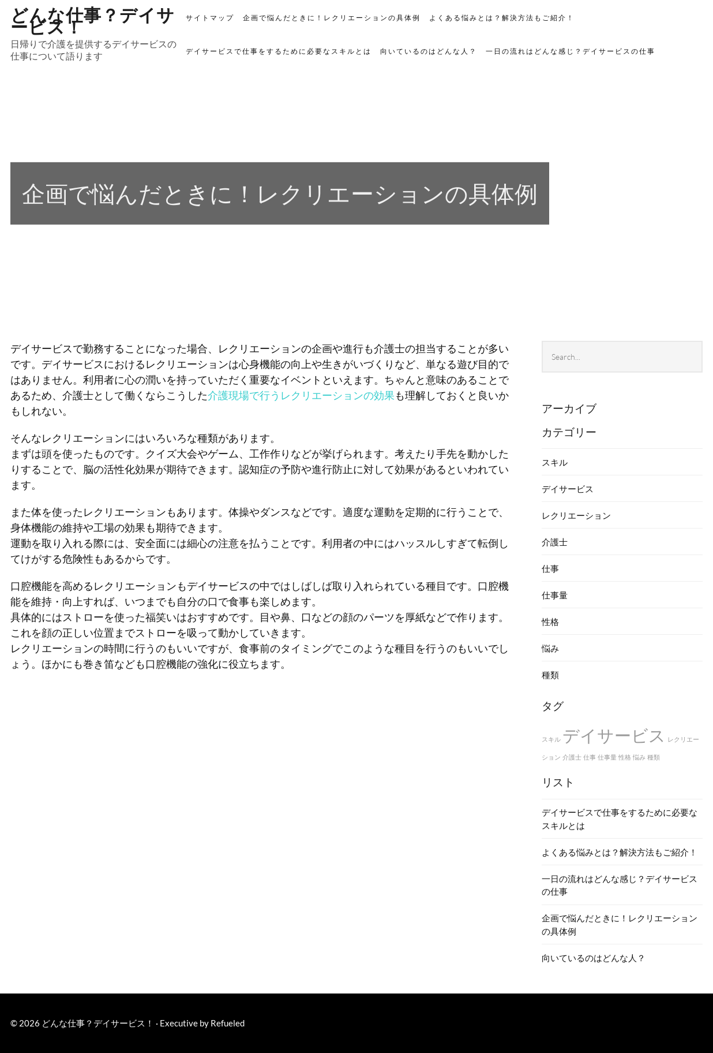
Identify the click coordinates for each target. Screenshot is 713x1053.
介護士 (555, 542)
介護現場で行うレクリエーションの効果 (301, 395)
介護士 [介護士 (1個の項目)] (571, 757)
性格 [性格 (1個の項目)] (624, 757)
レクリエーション (576, 515)
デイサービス (568, 488)
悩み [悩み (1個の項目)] (639, 757)
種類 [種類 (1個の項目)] (653, 757)
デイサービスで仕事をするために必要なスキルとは (278, 51)
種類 (550, 674)
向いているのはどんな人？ (428, 51)
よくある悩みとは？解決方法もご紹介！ (502, 17)
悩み (550, 648)
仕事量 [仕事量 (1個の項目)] (607, 757)
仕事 (550, 568)
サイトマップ (210, 17)
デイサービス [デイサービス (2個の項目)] (614, 735)
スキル (555, 462)
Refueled (228, 1023)
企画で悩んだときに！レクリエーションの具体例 (332, 17)
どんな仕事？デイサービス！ (92, 20)
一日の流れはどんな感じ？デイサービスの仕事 (570, 51)
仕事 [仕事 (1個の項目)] (589, 757)
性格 (550, 621)
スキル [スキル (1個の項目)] (551, 739)
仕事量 (555, 595)
